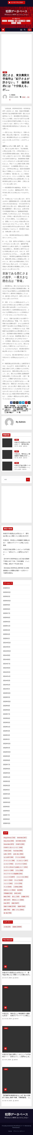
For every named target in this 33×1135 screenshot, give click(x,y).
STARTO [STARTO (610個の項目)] (20, 844)
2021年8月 (6, 811)
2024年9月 (6, 655)
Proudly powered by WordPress (11, 1126)
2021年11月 (6, 798)
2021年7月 (6, 815)
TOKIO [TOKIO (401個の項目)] (7, 851)
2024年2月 (6, 685)
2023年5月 (6, 722)
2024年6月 (6, 668)
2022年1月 (6, 790)
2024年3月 (6, 681)
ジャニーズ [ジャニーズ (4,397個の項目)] (9, 877)
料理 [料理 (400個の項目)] (17, 893)
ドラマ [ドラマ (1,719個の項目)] (18, 883)
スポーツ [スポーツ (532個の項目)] (8, 880)
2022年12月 (6, 744)
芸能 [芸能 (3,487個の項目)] (15, 903)
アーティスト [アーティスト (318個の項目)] (9, 860)
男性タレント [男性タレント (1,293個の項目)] (18, 900)
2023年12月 (6, 693)
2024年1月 (6, 689)
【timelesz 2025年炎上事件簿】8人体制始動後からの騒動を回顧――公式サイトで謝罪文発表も (16, 570)
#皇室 (23, 97)
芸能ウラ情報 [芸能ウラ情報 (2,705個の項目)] (10, 906)
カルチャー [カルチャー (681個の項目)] (8, 870)
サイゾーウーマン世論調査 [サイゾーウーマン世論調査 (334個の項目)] (13, 874)
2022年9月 (6, 756)
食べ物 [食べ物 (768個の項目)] (7, 913)
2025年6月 (6, 617)
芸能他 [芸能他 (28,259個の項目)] (17, 927)
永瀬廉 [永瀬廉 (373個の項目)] (25, 896)
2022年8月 (6, 760)
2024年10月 (7, 651)
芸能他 (5, 72)
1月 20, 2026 (18, 458)
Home (10, 1131)
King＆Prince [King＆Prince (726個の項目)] (9, 838)
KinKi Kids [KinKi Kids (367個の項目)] (22, 838)
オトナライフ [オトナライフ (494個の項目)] (21, 864)
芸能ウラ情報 (22, 21)
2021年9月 (6, 807)
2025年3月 (6, 630)
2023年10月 (7, 702)
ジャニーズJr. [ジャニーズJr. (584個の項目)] (22, 877)
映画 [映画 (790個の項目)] (7, 896)
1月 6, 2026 (17, 469)
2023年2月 (6, 735)
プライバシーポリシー (19, 1131)
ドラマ (19, 23)
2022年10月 (7, 752)
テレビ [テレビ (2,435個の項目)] (18, 880)
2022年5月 (6, 773)
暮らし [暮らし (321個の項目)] (15, 896)
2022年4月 (6, 777)
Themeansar (16, 1127)
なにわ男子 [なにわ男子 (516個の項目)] (8, 857)
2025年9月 (6, 605)
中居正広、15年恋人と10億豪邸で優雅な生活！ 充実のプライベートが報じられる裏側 (16, 542)
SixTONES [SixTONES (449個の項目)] (21, 841)
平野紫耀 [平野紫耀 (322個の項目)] (8, 893)
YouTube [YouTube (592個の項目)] (18, 851)
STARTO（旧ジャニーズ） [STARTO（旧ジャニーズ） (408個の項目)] (13, 847)
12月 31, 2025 (8, 1101)
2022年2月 (6, 786)
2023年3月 (6, 731)
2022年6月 (6, 769)
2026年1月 (6, 588)
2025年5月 (6, 622)
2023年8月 (6, 710)
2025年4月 (6, 626)
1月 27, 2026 (18, 446)
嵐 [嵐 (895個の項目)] (20, 890)
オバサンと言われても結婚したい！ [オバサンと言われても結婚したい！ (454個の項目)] (16, 867)
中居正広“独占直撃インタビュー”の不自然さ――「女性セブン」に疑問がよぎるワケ (16, 552)
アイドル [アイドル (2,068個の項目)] (20, 857)
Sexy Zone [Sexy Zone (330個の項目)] (9, 841)
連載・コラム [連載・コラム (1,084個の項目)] (18, 910)
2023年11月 (6, 697)
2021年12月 (6, 794)
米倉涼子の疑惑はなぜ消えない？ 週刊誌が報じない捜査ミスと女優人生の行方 (15, 975)
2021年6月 (6, 819)
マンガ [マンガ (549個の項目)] (7, 887)
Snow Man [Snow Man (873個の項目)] (9, 844)
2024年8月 (6, 659)
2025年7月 (6, 613)
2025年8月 (6, 609)
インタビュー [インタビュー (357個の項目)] (22, 860)
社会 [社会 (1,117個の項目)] (7, 903)
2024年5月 (6, 672)
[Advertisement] (16, 53)
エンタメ (4, 21)
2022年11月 (6, 748)
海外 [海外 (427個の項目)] (7, 900)
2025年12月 (7, 592)
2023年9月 (6, 706)
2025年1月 (6, 638)
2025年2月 (6, 634)
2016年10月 (6, 823)
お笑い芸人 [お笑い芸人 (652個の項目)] (18, 854)
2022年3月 (6, 781)
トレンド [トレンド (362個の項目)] (8, 883)
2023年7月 (6, 714)
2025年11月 (6, 596)
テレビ (28, 21)
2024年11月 (6, 647)
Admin (13, 95)
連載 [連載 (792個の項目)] (7, 910)
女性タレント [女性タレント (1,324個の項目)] (9, 890)
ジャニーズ (10, 21)
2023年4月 (6, 727)
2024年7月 (6, 664)
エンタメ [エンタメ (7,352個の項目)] (8, 864)
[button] (25, 30)
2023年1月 (6, 739)
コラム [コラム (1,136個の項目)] (19, 870)
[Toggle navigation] (21, 30)
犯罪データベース (16, 11)
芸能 (16, 21)
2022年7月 (6, 765)
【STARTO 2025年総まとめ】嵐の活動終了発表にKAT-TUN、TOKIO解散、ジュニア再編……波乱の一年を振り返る (16, 561)
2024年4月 (6, 676)
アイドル (14, 23)
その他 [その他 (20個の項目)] (7, 927)
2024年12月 (7, 643)
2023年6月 (6, 718)
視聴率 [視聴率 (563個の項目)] (21, 906)
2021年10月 (6, 802)
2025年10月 (7, 601)
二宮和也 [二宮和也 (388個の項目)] (17, 887)
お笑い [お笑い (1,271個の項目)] (7, 854)
